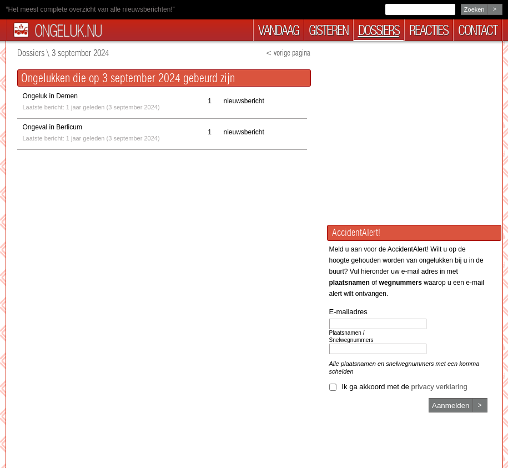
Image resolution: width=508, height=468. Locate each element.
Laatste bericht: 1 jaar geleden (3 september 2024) (91, 100)
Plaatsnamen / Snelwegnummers (351, 336)
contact (477, 30)
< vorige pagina (287, 53)
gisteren (328, 30)
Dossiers (30, 53)
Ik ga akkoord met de (404, 387)
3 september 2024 (80, 53)
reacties (428, 30)
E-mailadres (348, 312)
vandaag (278, 30)
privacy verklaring (439, 387)
